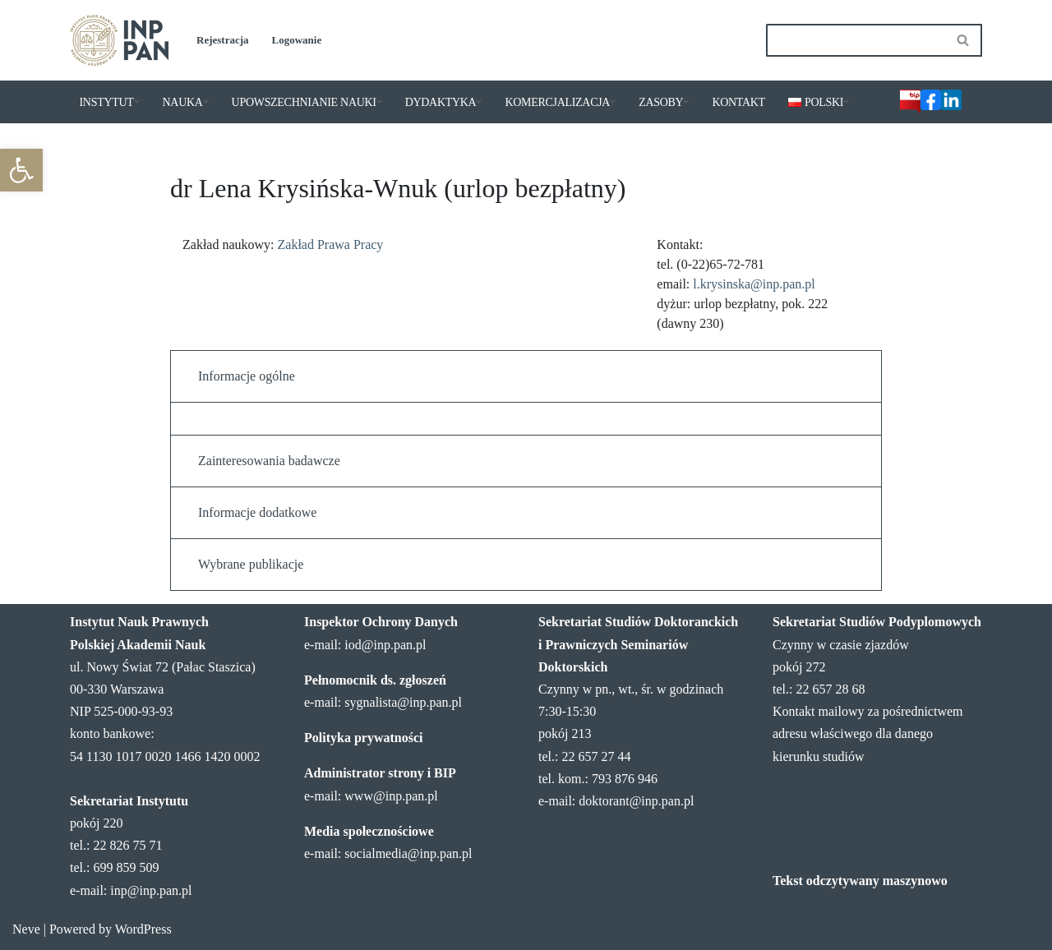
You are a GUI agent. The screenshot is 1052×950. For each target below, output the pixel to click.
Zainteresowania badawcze (269, 461)
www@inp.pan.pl (390, 796)
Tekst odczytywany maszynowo (860, 881)
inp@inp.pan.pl (150, 890)
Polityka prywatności (363, 738)
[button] (21, 170)
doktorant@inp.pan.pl (636, 801)
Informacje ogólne (246, 376)
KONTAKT (738, 102)
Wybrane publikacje (250, 564)
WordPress (143, 929)
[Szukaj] (855, 40)
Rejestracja (222, 40)
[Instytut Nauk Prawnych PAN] (119, 40)
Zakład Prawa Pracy (331, 244)
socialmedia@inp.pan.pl (408, 853)
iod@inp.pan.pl (385, 645)
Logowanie (297, 40)
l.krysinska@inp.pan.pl (754, 284)
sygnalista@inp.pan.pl (403, 702)
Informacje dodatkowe (257, 512)
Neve (26, 929)
